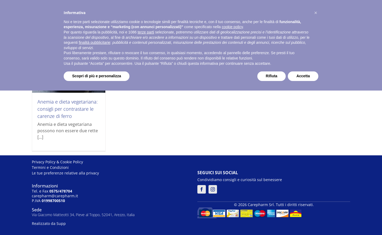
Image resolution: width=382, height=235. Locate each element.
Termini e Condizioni (50, 167)
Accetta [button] (303, 76)
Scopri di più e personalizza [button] (96, 76)
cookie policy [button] (232, 27)
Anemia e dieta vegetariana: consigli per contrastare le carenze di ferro (67, 109)
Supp (61, 223)
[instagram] (213, 189)
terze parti (146, 32)
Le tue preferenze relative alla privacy (65, 173)
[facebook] (201, 189)
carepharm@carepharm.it (55, 195)
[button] (315, 12)
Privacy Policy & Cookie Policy (57, 161)
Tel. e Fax (52, 191)
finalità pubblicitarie (94, 42)
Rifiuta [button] (271, 76)
